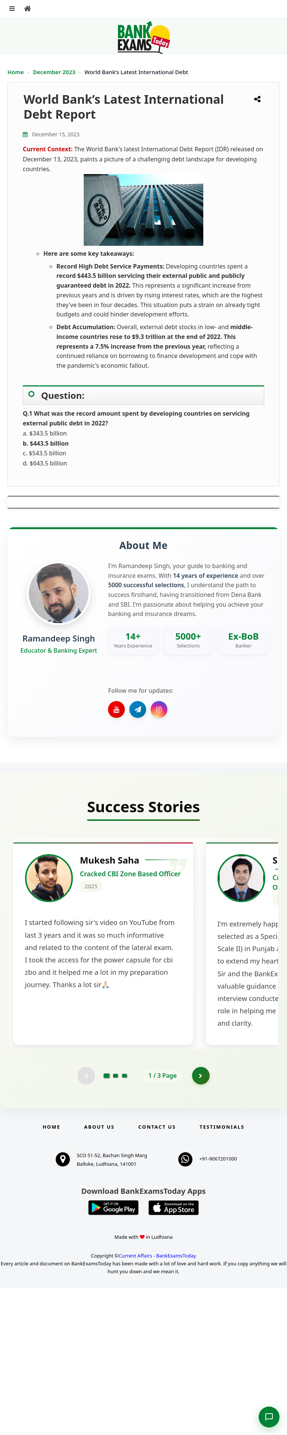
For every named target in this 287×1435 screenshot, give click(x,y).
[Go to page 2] (115, 1221)
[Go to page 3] (124, 1221)
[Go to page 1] (107, 1221)
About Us (99, 1273)
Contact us (157, 1273)
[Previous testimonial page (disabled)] (85, 1221)
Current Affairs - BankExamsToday (157, 1402)
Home (15, 72)
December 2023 (55, 72)
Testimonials (222, 1273)
